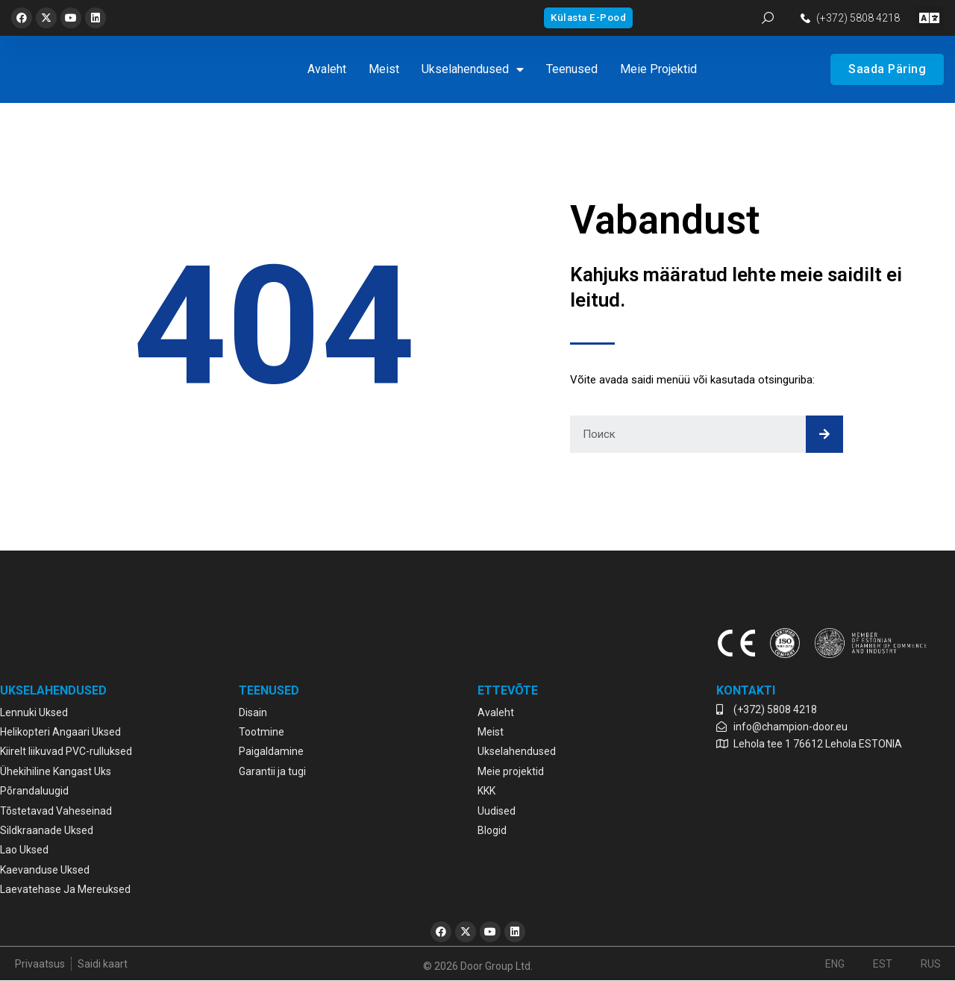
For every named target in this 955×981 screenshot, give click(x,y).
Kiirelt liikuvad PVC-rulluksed (66, 751)
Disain (253, 712)
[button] (929, 18)
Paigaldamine (271, 751)
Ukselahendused (473, 69)
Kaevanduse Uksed (45, 870)
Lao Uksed (24, 850)
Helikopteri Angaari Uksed (60, 732)
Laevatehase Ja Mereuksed (65, 889)
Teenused (572, 69)
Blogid (492, 830)
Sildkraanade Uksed (46, 830)
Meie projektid (658, 69)
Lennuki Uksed (34, 712)
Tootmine (261, 732)
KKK (486, 791)
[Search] (824, 434)
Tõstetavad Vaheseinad (56, 811)
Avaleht (326, 69)
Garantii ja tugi (272, 771)
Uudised (497, 811)
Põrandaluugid (34, 791)
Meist (384, 69)
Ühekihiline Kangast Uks (55, 771)
